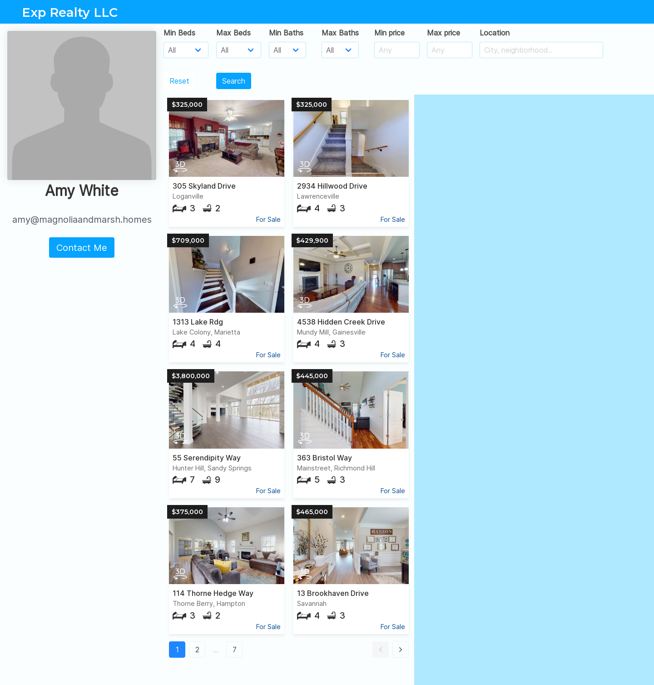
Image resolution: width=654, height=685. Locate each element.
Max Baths (340, 32)
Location (495, 32)
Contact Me (81, 247)
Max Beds (233, 32)
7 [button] (235, 649)
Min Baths (286, 32)
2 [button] (197, 649)
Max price (443, 32)
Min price (389, 32)
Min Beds (179, 32)
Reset (179, 80)
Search (233, 80)
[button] (380, 649)
